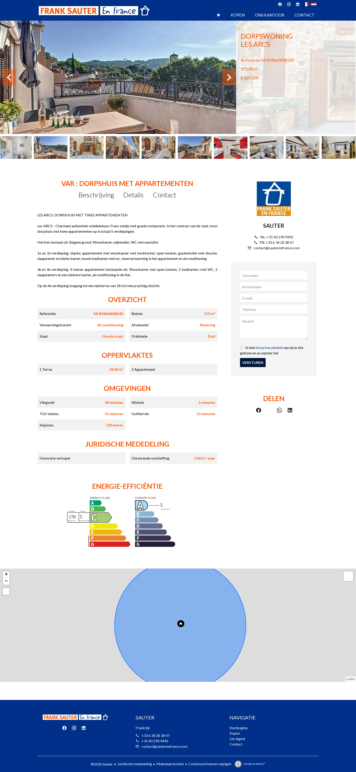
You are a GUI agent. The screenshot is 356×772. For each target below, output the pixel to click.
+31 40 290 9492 (280, 237)
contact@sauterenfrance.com (277, 248)
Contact (164, 195)
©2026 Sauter (102, 764)
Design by (254, 763)
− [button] (6, 581)
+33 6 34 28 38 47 (280, 242)
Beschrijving (96, 195)
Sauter (273, 225)
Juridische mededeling (134, 764)
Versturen (252, 362)
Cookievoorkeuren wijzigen (209, 764)
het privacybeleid (269, 347)
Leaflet (350, 679)
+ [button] (6, 574)
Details (133, 195)
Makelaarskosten (170, 764)
